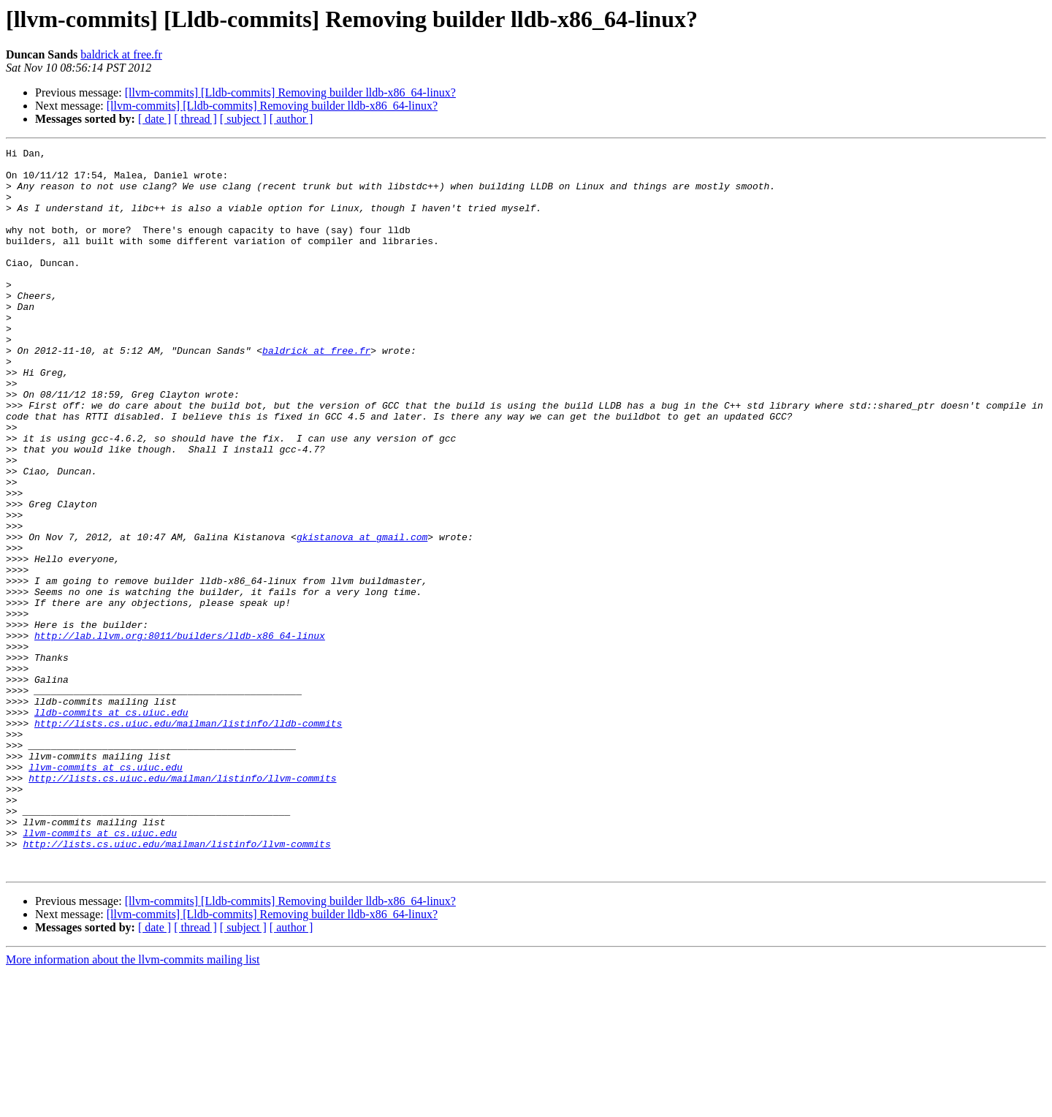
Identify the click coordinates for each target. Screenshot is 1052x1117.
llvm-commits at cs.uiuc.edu (105, 891)
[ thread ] (195, 119)
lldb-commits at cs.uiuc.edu (111, 826)
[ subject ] (243, 119)
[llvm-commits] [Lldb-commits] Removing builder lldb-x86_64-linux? (290, 92)
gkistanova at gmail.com (362, 615)
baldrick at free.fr (120, 54)
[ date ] (154, 119)
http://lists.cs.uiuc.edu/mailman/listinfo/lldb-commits (188, 839)
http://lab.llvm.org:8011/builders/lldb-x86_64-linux (179, 734)
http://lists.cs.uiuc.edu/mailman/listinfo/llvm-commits (182, 905)
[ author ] (291, 119)
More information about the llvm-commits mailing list (133, 1104)
